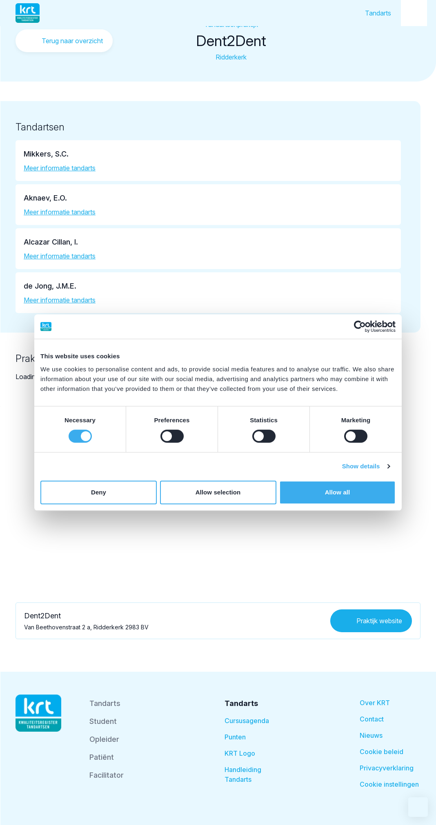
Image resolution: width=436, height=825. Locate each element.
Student (103, 721)
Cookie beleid (381, 752)
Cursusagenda (247, 721)
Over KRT (375, 703)
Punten (235, 737)
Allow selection (218, 492)
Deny (98, 492)
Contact (372, 719)
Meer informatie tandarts (60, 168)
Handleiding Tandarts (243, 774)
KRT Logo (240, 753)
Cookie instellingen (389, 784)
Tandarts (378, 13)
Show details (361, 466)
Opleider (104, 739)
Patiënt (101, 757)
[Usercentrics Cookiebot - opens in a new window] (360, 326)
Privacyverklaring (387, 768)
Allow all (337, 492)
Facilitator (106, 775)
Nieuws (371, 735)
